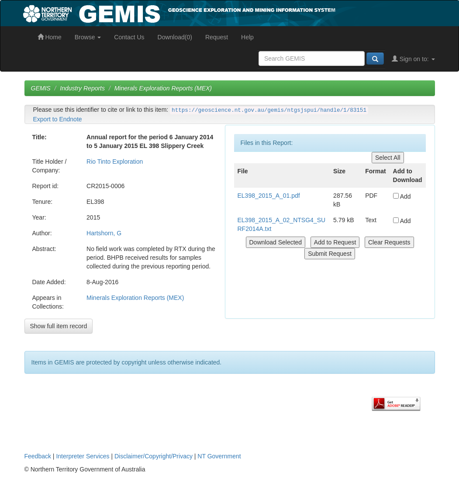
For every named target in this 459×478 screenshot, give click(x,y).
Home (50, 37)
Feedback (37, 456)
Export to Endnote (57, 119)
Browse (88, 37)
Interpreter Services (82, 456)
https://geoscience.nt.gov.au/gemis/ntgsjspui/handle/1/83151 (269, 110)
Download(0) (175, 37)
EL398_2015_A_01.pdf (269, 195)
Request (216, 37)
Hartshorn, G (103, 233)
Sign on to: (413, 58)
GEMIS (41, 88)
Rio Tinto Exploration (114, 161)
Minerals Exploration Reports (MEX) (163, 88)
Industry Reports (82, 88)
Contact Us (129, 37)
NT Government (219, 456)
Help (247, 37)
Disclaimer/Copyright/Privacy (153, 456)
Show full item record (58, 326)
